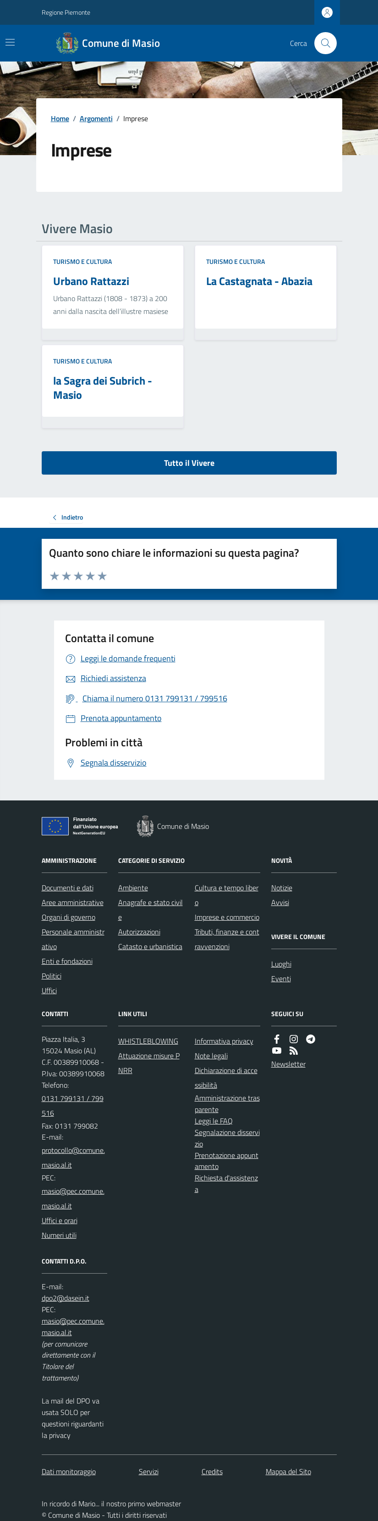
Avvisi (280, 902)
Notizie (281, 887)
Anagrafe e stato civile (150, 910)
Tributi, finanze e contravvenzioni (227, 939)
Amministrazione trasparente (227, 1103)
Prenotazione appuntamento (226, 1161)
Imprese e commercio (227, 917)
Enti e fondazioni (67, 961)
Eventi (281, 978)
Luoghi (281, 963)
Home (60, 118)
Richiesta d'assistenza (226, 1183)
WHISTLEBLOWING (148, 1040)
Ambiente (133, 887)
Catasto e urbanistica (150, 946)
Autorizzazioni (139, 931)
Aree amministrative (73, 902)
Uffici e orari (59, 1220)
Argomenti (96, 118)
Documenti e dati (67, 887)
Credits (212, 1471)
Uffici (49, 990)
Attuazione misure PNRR (149, 1063)
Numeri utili (59, 1235)
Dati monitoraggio (69, 1471)
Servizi (149, 1471)
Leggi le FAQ (214, 1120)
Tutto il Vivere (189, 463)
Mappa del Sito (288, 1471)
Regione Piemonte (66, 12)
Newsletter (288, 1063)
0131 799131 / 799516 (73, 1105)
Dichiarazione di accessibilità (226, 1077)
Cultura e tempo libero (226, 895)
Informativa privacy (224, 1040)
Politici (51, 975)
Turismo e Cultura (82, 261)
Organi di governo (68, 917)
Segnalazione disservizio (227, 1138)
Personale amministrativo (73, 939)
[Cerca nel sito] (321, 43)
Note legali (211, 1055)
